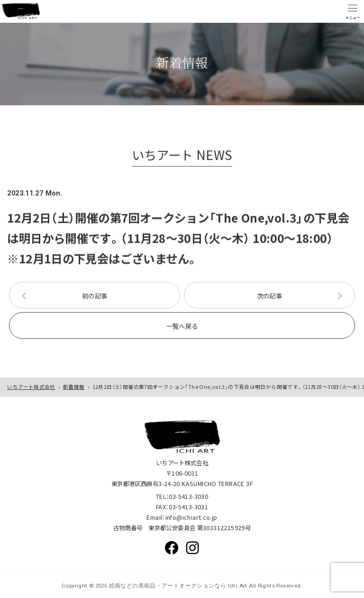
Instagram (192, 547)
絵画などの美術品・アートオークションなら (166, 585)
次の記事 (269, 297)
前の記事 (95, 297)
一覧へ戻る (182, 327)
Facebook (171, 547)
